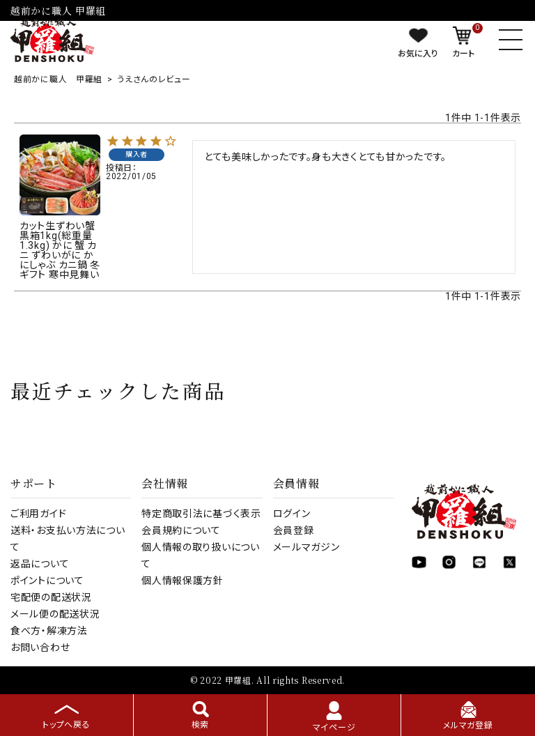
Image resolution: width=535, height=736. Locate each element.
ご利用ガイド (38, 513)
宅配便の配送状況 (51, 597)
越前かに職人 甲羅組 (58, 79)
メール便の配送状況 (55, 614)
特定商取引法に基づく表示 (201, 513)
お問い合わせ (40, 647)
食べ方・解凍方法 (49, 630)
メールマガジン (306, 547)
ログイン (292, 513)
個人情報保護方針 (182, 580)
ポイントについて (47, 580)
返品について (39, 563)
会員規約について (181, 530)
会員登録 (293, 530)
